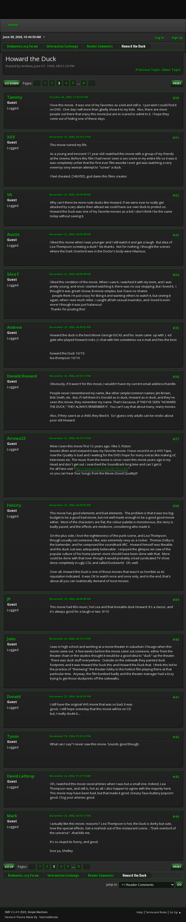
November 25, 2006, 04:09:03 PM (70, 327)
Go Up (9, 866)
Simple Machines (37, 912)
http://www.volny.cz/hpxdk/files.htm (101, 468)
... (79, 83)
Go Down (12, 83)
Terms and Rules (156, 912)
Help (140, 912)
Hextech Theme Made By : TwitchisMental (31, 917)
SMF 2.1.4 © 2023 (15, 912)
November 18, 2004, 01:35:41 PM (70, 736)
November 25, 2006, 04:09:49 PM (70, 194)
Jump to (111, 884)
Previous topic (148, 70)
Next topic (172, 70)
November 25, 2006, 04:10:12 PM (70, 137)
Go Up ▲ (175, 912)
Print (177, 83)
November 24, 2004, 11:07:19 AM (70, 776)
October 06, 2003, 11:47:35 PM (68, 97)
